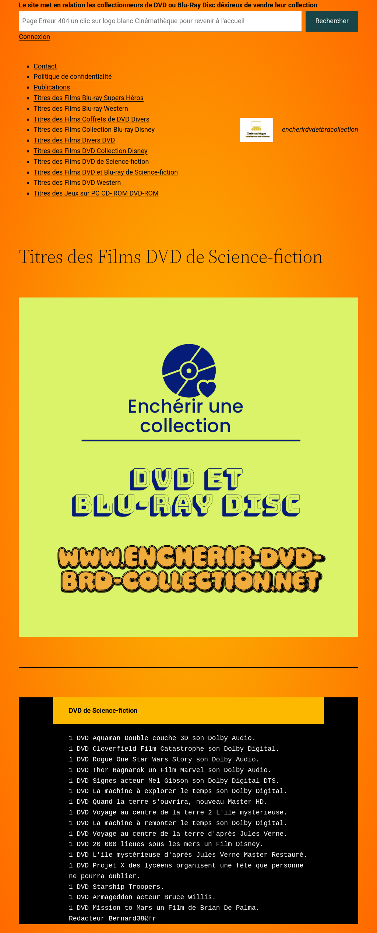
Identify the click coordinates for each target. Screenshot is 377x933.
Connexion (34, 37)
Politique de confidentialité (73, 76)
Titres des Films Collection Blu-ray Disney (94, 129)
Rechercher (331, 21)
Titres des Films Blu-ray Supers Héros (89, 98)
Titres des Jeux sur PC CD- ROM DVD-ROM (96, 193)
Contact (45, 66)
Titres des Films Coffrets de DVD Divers (91, 119)
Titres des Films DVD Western (77, 182)
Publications (52, 87)
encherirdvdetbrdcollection (320, 129)
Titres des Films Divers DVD (74, 140)
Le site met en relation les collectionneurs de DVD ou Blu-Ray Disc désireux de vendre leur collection (168, 5)
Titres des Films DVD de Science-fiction (91, 161)
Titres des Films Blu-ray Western (81, 108)
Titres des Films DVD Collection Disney (90, 151)
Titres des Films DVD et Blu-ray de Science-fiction (106, 172)
